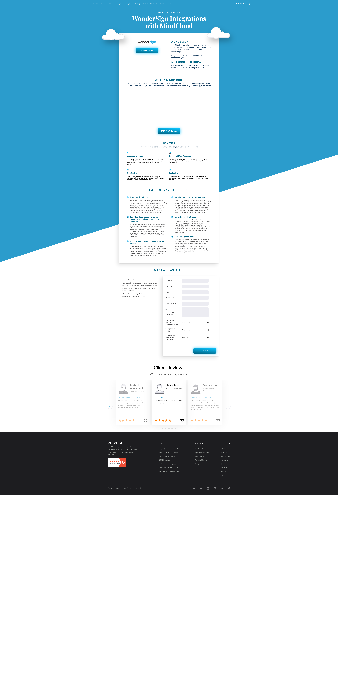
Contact (161, 4)
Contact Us (199, 449)
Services (111, 4)
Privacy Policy (200, 456)
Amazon (223, 471)
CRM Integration (165, 460)
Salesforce (224, 449)
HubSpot (224, 453)
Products (95, 4)
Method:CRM (225, 456)
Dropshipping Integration (168, 456)
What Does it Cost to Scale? (169, 468)
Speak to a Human (202, 453)
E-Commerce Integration (168, 464)
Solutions (103, 4)
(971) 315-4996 (241, 4)
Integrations (129, 4)
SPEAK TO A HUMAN (169, 131)
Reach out (175, 66)
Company (145, 4)
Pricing (137, 4)
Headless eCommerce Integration (171, 471)
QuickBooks (225, 464)
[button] (162, 428)
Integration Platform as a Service (171, 449)
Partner (169, 4)
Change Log (119, 4)
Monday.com (225, 460)
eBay (222, 475)
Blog (197, 464)
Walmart (224, 468)
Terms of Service (201, 460)
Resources (153, 4)
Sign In (250, 4)
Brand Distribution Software (169, 453)
